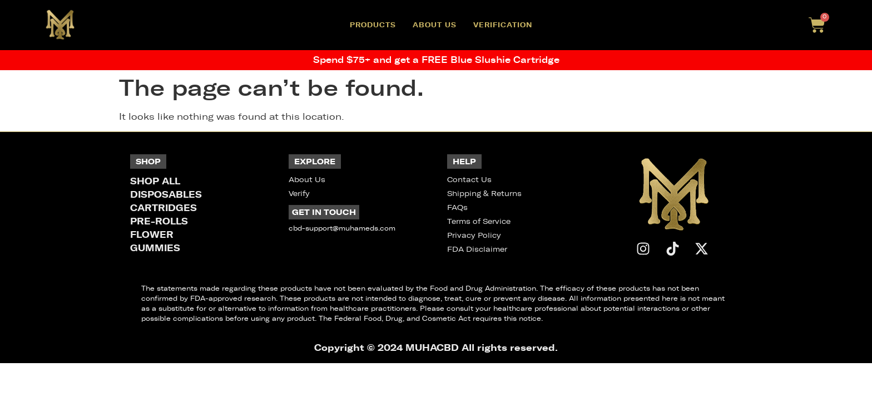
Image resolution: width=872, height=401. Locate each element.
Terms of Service (479, 221)
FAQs (457, 207)
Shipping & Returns (484, 193)
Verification (502, 25)
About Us (435, 25)
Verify (299, 193)
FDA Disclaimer (477, 249)
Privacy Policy (474, 235)
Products (373, 25)
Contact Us (469, 179)
